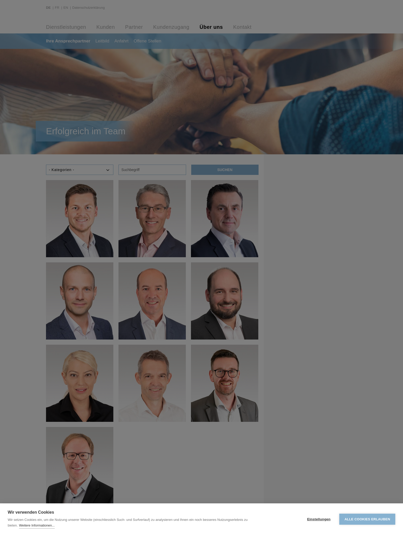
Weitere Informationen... (37, 525)
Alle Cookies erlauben (367, 519)
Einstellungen (319, 519)
